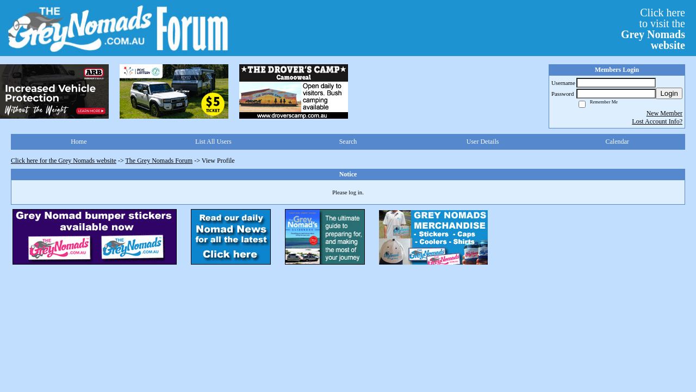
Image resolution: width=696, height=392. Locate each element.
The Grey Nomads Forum (159, 160)
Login (669, 93)
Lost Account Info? (657, 121)
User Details (483, 141)
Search (348, 141)
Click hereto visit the (653, 29)
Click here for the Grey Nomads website (63, 160)
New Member (664, 113)
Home (78, 141)
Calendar (617, 141)
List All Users (213, 141)
